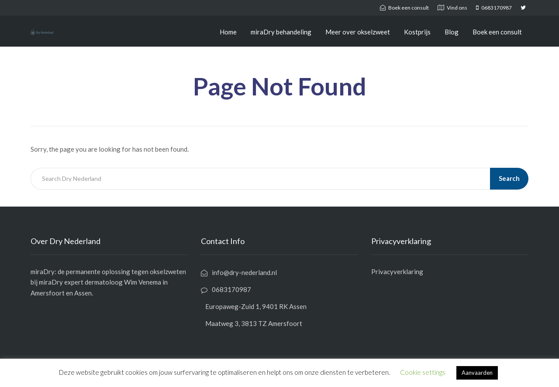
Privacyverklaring (397, 271)
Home (228, 32)
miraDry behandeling (281, 32)
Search (509, 178)
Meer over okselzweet (357, 32)
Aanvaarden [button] (477, 372)
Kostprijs (417, 32)
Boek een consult (497, 32)
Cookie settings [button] (422, 372)
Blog (452, 32)
